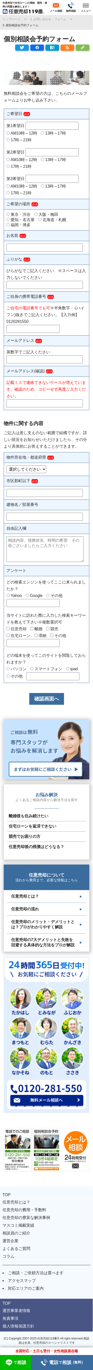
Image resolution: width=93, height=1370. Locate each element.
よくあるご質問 (16, 1248)
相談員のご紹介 (16, 1233)
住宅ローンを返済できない (32, 826)
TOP (6, 1195)
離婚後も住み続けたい (28, 816)
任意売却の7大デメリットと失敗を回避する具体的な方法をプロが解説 (43, 942)
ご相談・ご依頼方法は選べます (35, 1273)
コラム (8, 1256)
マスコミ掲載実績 (18, 1225)
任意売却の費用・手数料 (24, 1210)
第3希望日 (42, 179)
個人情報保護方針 (18, 1326)
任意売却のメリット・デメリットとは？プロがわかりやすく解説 (43, 924)
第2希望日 (42, 152)
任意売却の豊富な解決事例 (26, 1217)
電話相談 (62, 1362)
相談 (15, 1362)
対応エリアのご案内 (26, 1288)
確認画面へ (46, 699)
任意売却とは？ (25, 896)
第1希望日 (42, 126)
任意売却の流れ (25, 909)
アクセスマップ (22, 1280)
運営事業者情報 (16, 1310)
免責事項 (10, 1318)
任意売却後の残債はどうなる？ (36, 847)
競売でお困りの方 (24, 836)
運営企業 (10, 1241)
